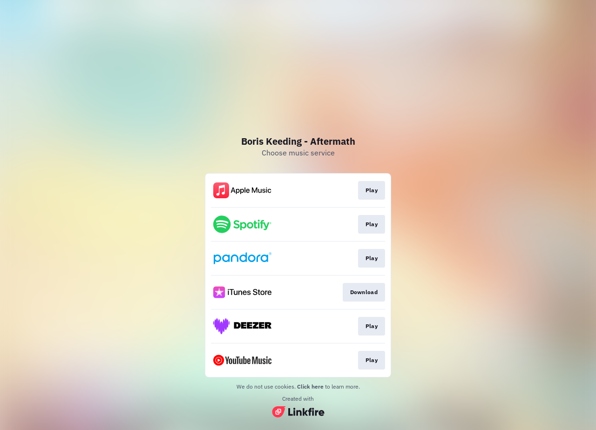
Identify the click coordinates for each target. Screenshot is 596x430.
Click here (310, 386)
